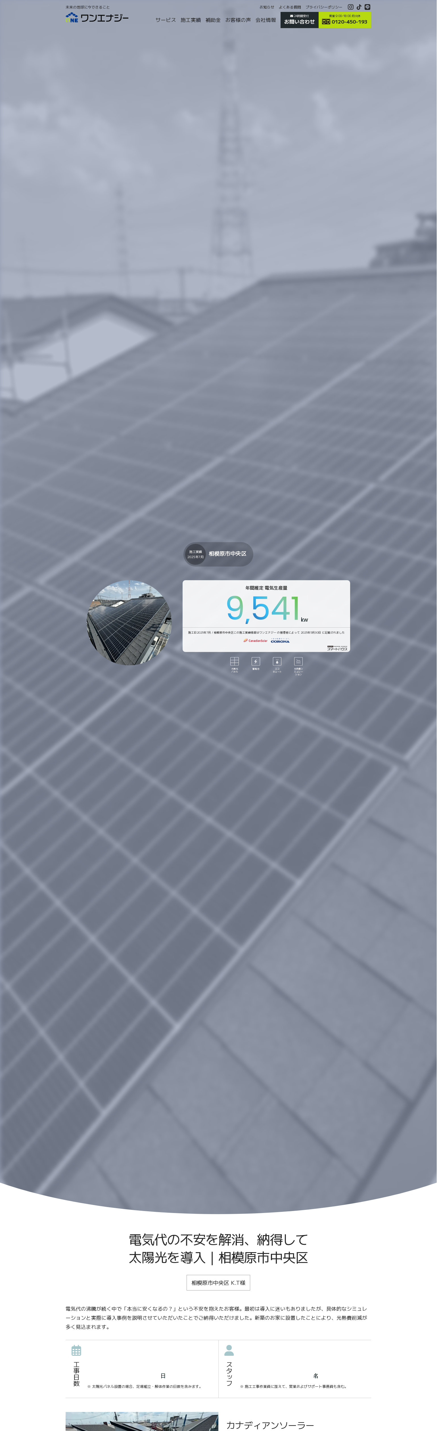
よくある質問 (290, 7)
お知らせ (267, 7)
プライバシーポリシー (324, 7)
